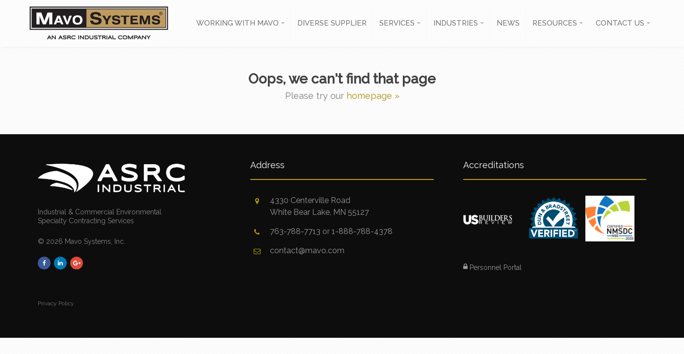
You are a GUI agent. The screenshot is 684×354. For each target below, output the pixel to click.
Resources (554, 23)
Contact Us (620, 23)
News (508, 23)
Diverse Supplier (332, 23)
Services (397, 23)
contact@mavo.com (307, 250)
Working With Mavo (237, 23)
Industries (455, 23)
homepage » (372, 95)
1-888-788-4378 (362, 231)
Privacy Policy (56, 303)
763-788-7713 (295, 231)
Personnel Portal (492, 267)
